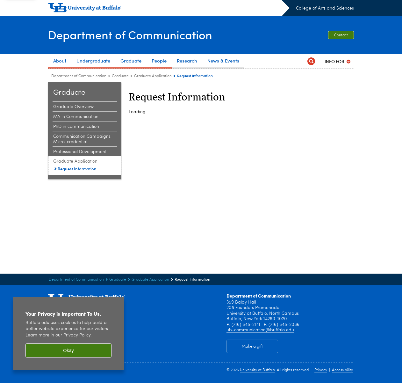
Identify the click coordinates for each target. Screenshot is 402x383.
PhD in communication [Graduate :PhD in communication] (76, 126)
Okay (68, 350)
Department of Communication (130, 34)
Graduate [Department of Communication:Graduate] (121, 76)
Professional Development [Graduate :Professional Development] (79, 152)
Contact (341, 35)
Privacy (320, 370)
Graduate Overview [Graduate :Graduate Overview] (73, 107)
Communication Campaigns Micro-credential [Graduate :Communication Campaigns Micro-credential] (82, 139)
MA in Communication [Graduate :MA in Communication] (75, 116)
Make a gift (252, 346)
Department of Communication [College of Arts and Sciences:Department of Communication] (78, 76)
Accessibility (342, 370)
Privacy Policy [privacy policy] (76, 335)
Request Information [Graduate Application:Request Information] (77, 168)
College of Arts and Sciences (325, 8)
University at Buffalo (257, 370)
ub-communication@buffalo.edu (260, 330)
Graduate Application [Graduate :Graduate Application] (153, 76)
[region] (68, 333)
